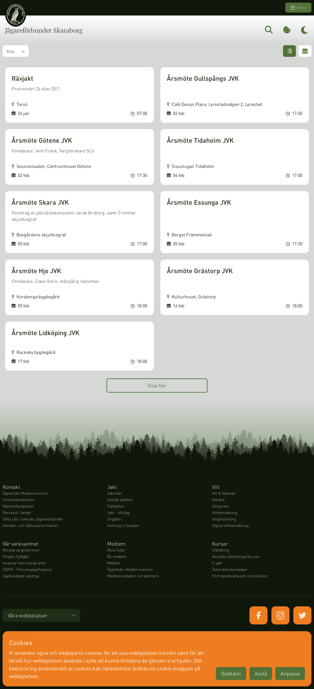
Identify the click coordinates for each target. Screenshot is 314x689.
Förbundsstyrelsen (18, 499)
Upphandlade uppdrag (21, 575)
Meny (298, 7)
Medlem (114, 562)
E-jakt (217, 562)
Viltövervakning (224, 512)
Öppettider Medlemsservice (25, 493)
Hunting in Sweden (123, 525)
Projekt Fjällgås (16, 556)
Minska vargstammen (21, 550)
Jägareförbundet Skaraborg (44, 30)
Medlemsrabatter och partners (133, 575)
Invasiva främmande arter (24, 562)
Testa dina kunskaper (230, 569)
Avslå (261, 673)
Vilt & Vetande (223, 493)
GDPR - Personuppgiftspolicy (27, 569)
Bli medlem (117, 556)
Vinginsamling (224, 519)
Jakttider (114, 493)
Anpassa (290, 673)
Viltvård (218, 499)
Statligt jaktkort (120, 499)
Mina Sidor (116, 550)
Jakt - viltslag (118, 512)
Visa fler (157, 385)
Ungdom (114, 519)
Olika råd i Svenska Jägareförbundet (33, 519)
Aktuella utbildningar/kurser (235, 556)
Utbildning (220, 550)
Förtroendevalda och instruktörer (240, 575)
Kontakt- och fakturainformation (30, 525)
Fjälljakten (116, 506)
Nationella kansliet (18, 506)
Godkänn (231, 673)
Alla (15, 51)
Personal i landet (17, 512)
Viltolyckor (220, 506)
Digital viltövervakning (230, 525)
